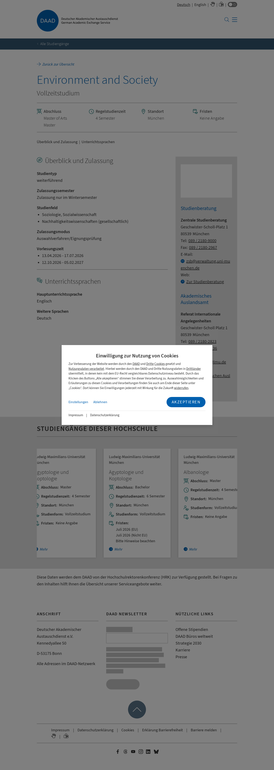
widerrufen (181, 388)
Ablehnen (100, 402)
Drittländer (193, 369)
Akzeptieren (186, 402)
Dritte (150, 364)
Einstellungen (78, 402)
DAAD (136, 364)
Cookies (159, 364)
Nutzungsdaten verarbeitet (86, 369)
